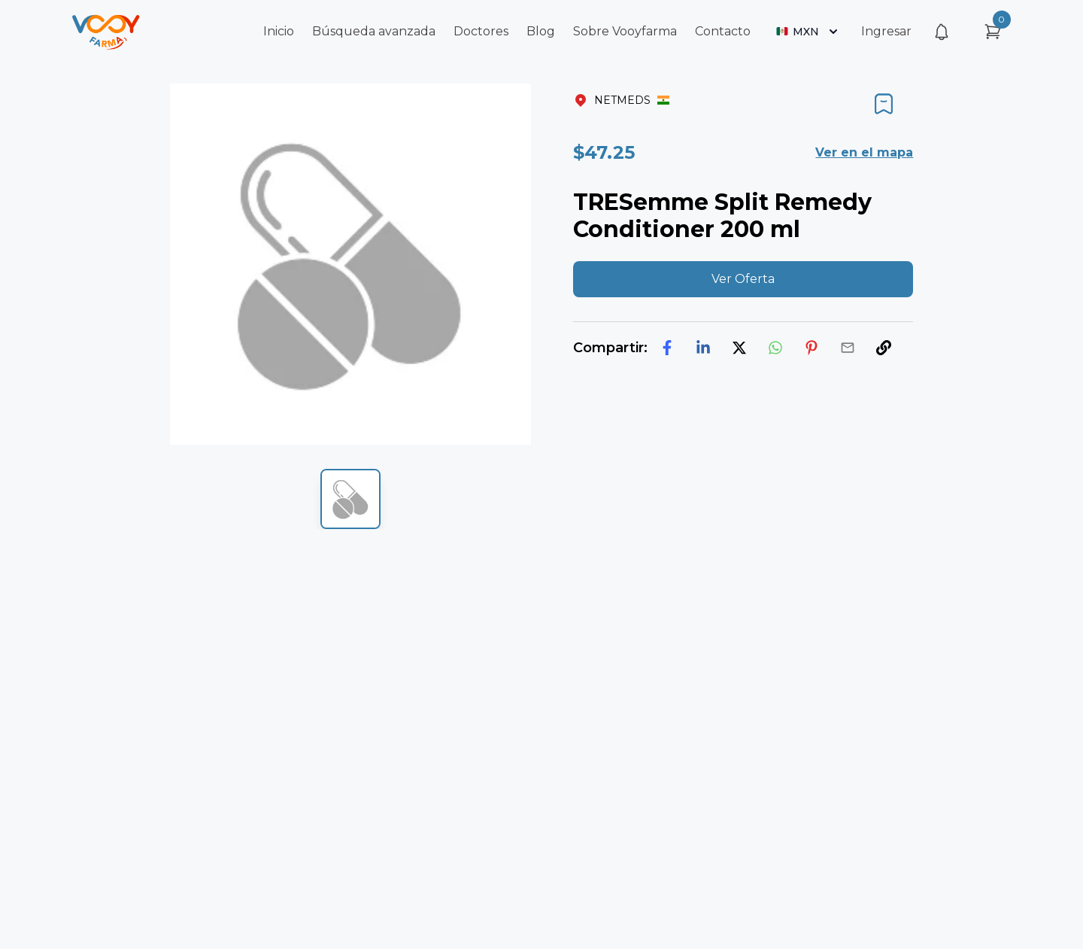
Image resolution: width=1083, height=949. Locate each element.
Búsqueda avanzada (373, 31)
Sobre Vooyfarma (625, 31)
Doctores (481, 31)
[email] (847, 347)
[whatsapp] (775, 347)
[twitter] (739, 347)
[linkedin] (703, 347)
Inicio (278, 31)
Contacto (723, 31)
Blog (540, 31)
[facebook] (667, 347)
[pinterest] (811, 347)
